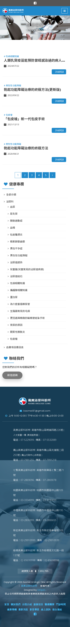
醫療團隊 (49, 604)
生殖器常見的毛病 (20, 311)
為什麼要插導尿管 (20, 304)
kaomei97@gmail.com (35, 410)
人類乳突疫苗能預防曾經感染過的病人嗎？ (36, 60)
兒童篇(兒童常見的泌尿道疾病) (27, 269)
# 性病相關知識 (11, 56)
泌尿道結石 (16, 276)
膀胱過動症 (16, 220)
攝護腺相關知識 (18, 290)
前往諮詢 (12, 375)
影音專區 (34, 609)
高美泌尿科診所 (29, 585)
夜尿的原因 (16, 325)
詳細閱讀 (59, 71)
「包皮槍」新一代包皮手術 (24, 118)
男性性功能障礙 (18, 255)
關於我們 (15, 604)
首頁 (6, 604)
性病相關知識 (17, 283)
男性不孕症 (16, 248)
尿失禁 (14, 213)
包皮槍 (14, 339)
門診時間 (61, 604)
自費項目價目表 (15, 347)
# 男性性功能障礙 (12, 85)
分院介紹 (27, 604)
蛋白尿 (14, 297)
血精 (12, 227)
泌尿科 (10, 201)
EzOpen (41, 589)
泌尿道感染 (16, 262)
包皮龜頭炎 (16, 234)
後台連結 (57, 609)
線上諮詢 (46, 609)
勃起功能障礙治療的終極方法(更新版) (32, 89)
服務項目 (38, 604)
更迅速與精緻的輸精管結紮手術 (27, 318)
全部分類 (11, 194)
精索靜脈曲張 (17, 241)
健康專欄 (12, 609)
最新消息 (23, 609)
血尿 (12, 206)
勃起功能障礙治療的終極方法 (26, 148)
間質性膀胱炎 (17, 332)
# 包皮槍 (8, 114)
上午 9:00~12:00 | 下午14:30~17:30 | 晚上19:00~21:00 (34, 415)
